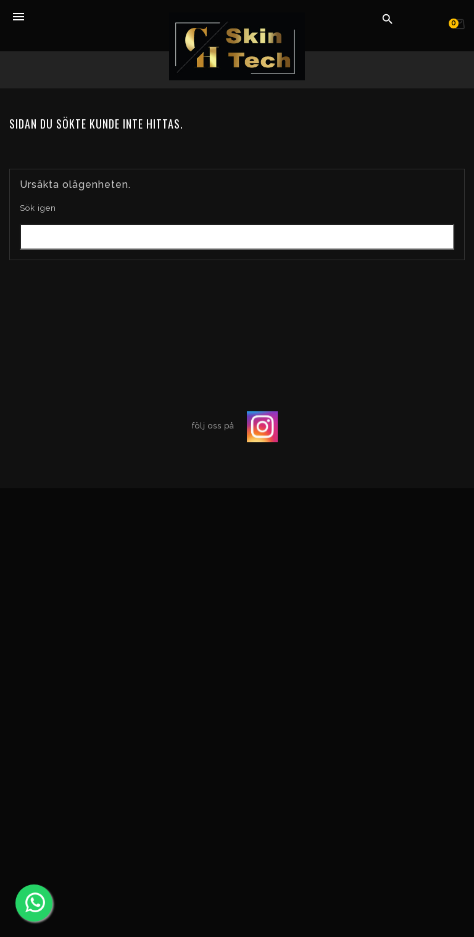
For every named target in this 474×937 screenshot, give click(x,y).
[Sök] (237, 237)
